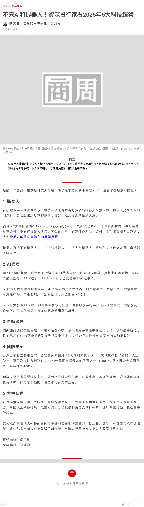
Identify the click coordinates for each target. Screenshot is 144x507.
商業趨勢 (17, 6)
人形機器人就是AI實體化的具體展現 (30, 237)
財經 (5, 6)
